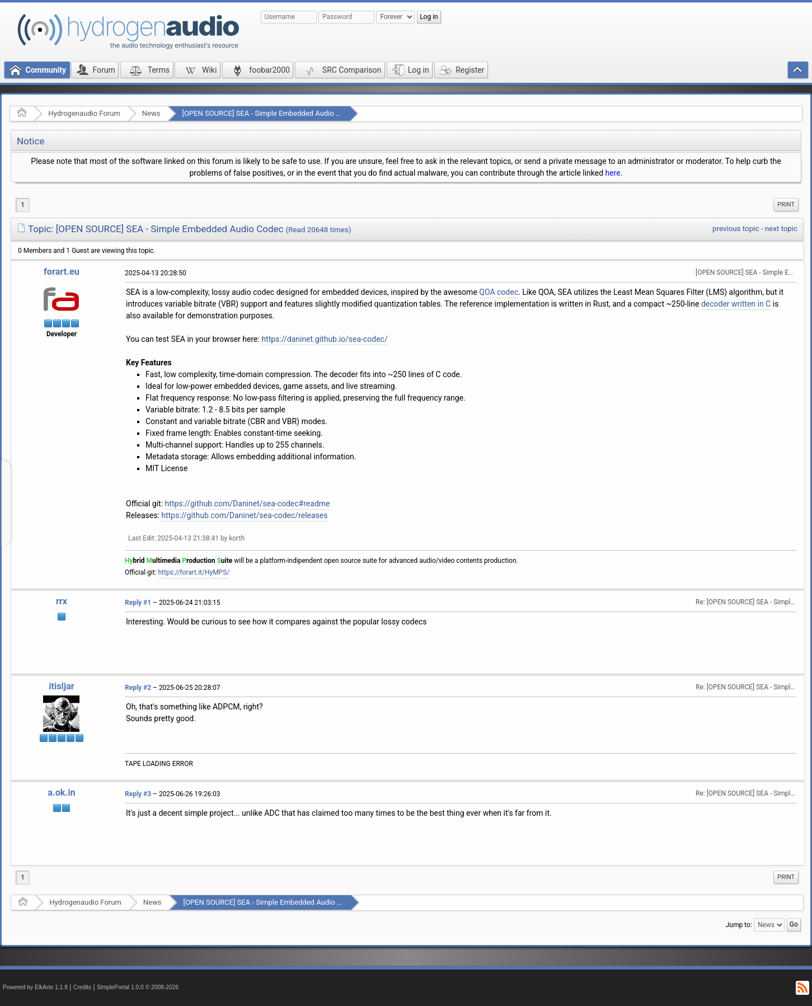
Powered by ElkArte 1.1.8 (35, 987)
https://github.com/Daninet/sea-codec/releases (244, 515)
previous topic (735, 228)
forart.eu (61, 271)
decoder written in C (736, 303)
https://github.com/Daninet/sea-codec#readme (247, 503)
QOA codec (498, 292)
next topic (781, 228)
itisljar (61, 686)
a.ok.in (61, 792)
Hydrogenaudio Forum (84, 113)
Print (786, 204)
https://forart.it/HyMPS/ (194, 572)
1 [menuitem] (23, 205)
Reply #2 (138, 688)
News (151, 113)
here (613, 172)
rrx (61, 601)
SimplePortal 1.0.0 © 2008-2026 (138, 987)
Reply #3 (138, 794)
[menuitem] (786, 204)
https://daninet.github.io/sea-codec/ (324, 339)
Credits (82, 987)
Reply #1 (138, 603)
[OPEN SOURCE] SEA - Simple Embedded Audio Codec (269, 113)
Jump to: (739, 925)
